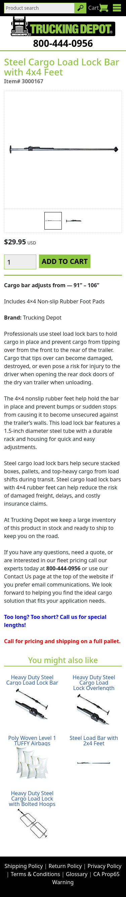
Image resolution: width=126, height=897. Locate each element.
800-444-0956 (63, 43)
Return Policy (65, 866)
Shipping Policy (24, 866)
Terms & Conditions (35, 874)
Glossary (77, 874)
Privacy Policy (105, 866)
